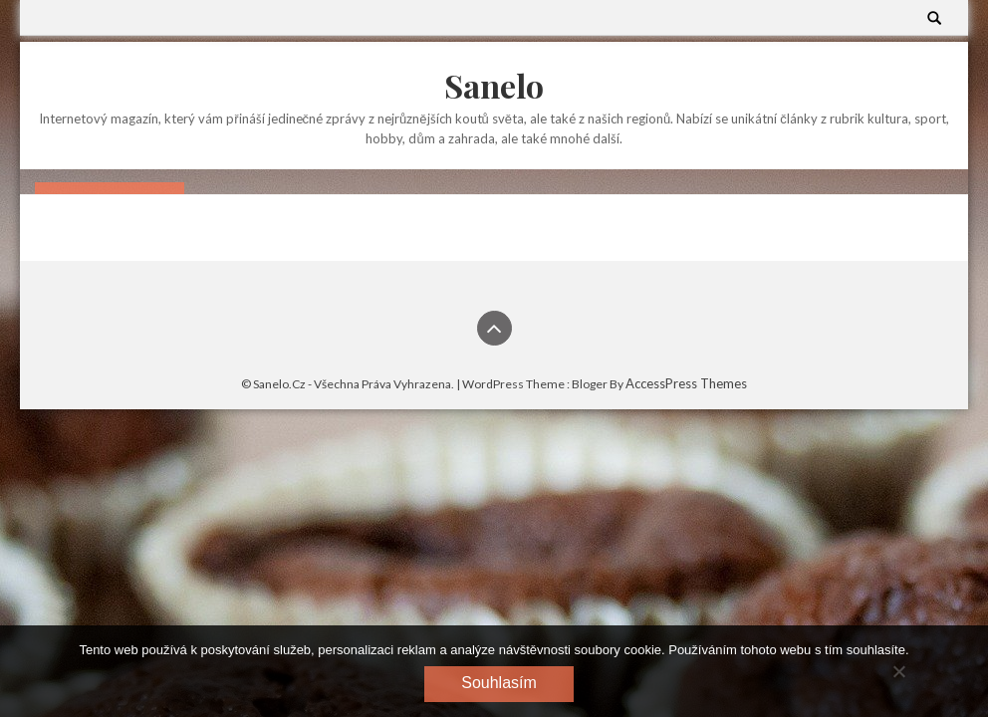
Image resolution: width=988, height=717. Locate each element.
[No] (898, 671)
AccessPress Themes (686, 383)
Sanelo (494, 85)
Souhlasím (499, 682)
